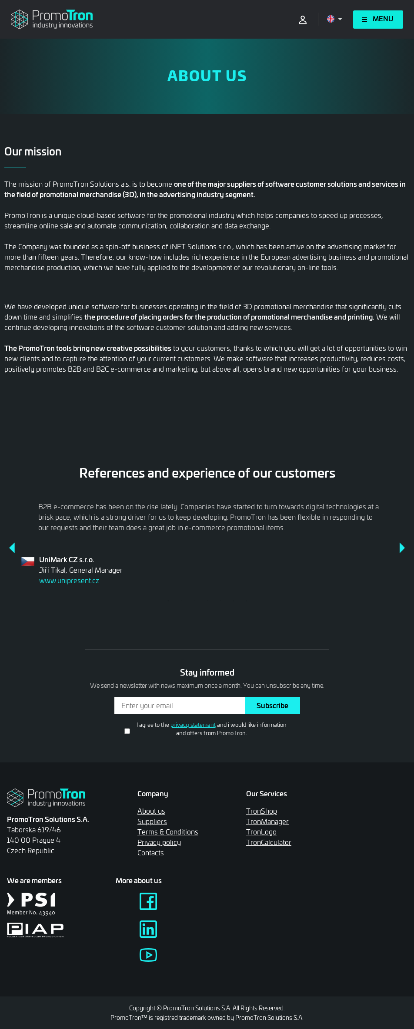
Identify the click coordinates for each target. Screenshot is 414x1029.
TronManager (267, 821)
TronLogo (261, 832)
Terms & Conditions (167, 832)
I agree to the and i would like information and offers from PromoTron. (212, 728)
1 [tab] (168, 601)
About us (151, 811)
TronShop (261, 811)
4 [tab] (207, 601)
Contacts (150, 852)
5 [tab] (220, 601)
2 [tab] (181, 601)
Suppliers (152, 821)
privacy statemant (193, 724)
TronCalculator (268, 842)
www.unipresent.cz (69, 580)
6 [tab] (233, 601)
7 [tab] (246, 601)
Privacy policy (159, 842)
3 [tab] (194, 601)
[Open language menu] (334, 19)
